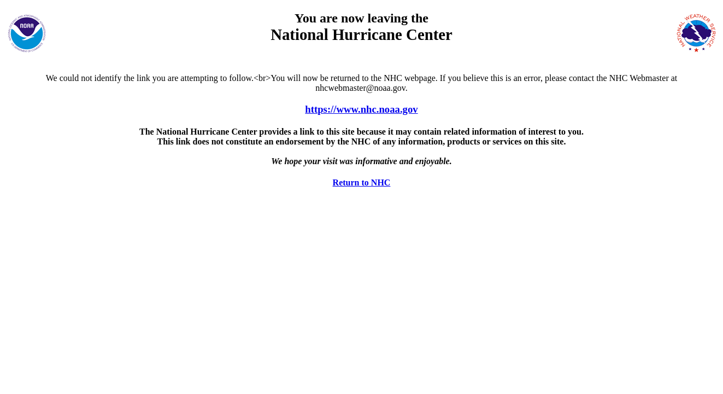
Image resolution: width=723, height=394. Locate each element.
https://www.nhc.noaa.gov (361, 109)
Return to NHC (362, 182)
